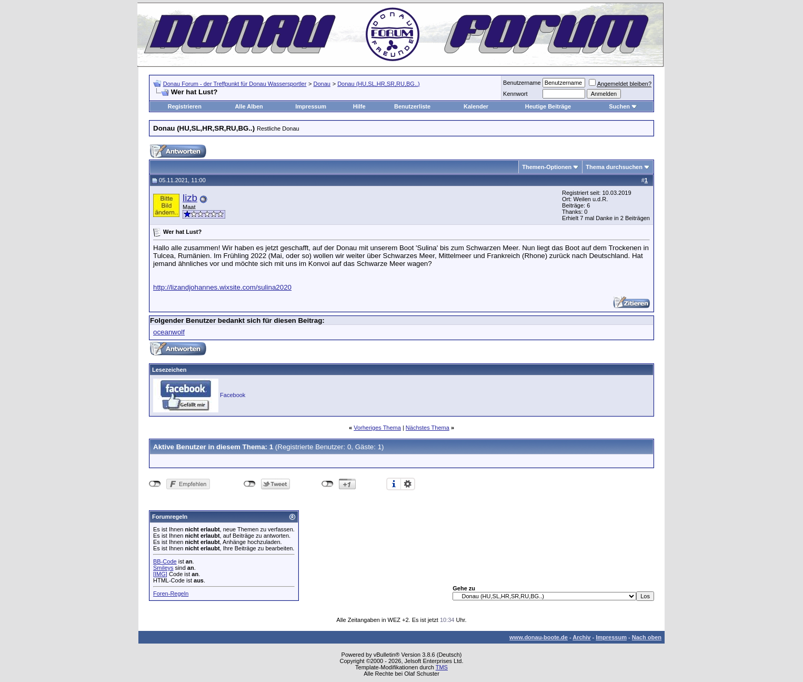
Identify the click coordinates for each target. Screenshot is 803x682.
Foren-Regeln (170, 593)
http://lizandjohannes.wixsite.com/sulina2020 (222, 287)
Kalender (476, 106)
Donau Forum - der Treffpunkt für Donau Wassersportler (235, 84)
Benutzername (522, 83)
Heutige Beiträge (548, 106)
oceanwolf (169, 332)
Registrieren (185, 106)
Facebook (232, 395)
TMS (442, 667)
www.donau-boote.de (538, 637)
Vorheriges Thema (377, 427)
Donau (322, 84)
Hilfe (359, 106)
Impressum (310, 106)
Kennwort (515, 94)
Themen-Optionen (546, 167)
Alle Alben (249, 106)
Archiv (581, 637)
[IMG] (160, 574)
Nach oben (646, 637)
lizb (190, 197)
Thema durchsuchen (614, 167)
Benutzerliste (412, 106)
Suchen (619, 106)
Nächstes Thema (427, 427)
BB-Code (165, 561)
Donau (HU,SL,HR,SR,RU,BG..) (378, 84)
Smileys (163, 568)
